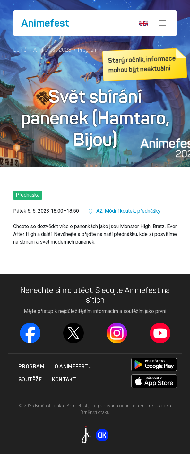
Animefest (45, 23)
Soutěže (30, 379)
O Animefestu (73, 366)
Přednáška (27, 195)
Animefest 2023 (52, 50)
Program (88, 50)
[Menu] (162, 23)
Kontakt (64, 379)
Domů (20, 50)
